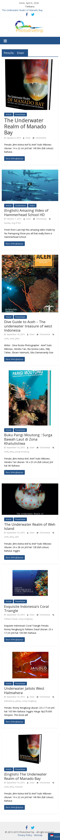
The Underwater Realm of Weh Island (29, 526)
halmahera (9, 701)
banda (7, 223)
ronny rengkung (25, 619)
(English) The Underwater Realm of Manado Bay (25, 776)
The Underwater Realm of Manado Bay (22, 10)
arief (12, 338)
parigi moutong (22, 451)
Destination (20, 205)
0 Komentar (39, 138)
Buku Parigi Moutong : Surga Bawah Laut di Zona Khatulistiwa (28, 439)
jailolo (18, 701)
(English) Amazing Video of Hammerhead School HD (26, 212)
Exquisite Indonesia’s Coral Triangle (26, 608)
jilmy (17, 338)
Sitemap (38, 835)
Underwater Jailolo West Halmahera (24, 690)
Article (9, 114)
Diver (28, 138)
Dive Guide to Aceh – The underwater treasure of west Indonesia (28, 326)
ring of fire (16, 223)
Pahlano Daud (10, 619)
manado (19, 786)
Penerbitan (20, 114)
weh (17, 536)
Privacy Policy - (26, 835)
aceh (6, 338)
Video (32, 205)
